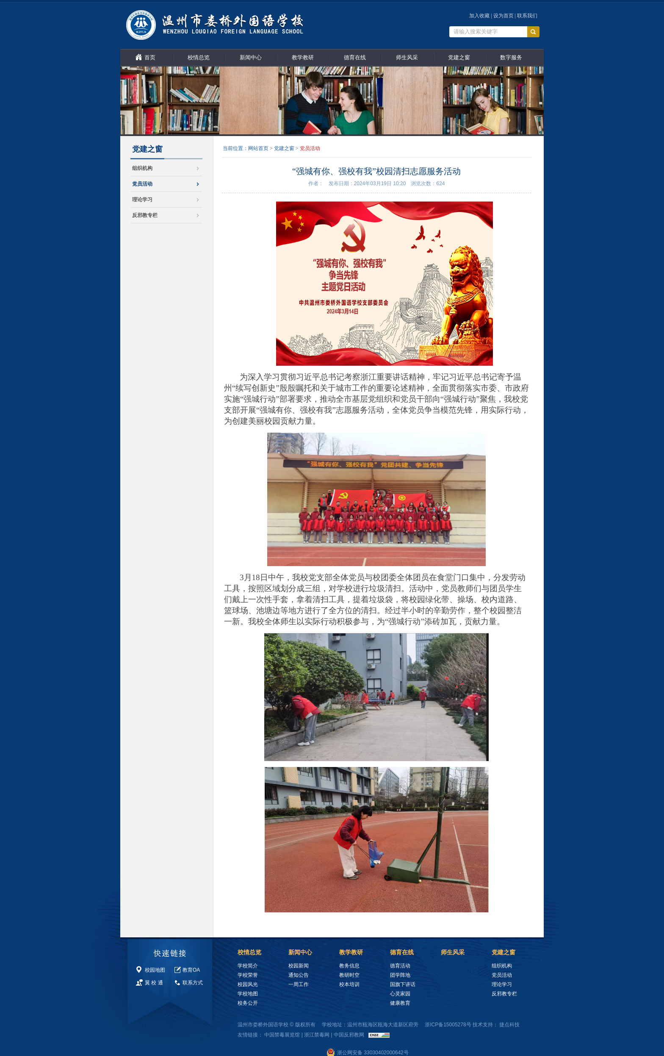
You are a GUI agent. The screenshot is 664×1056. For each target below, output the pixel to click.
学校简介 (248, 966)
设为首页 (503, 16)
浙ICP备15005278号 (448, 1025)
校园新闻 (298, 966)
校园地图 (155, 970)
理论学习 (142, 200)
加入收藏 (479, 16)
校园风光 (248, 984)
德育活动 (400, 966)
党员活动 (142, 184)
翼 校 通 (154, 983)
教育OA (191, 970)
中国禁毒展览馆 (282, 1035)
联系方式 (193, 983)
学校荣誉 (248, 975)
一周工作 (298, 984)
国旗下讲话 (402, 984)
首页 (149, 57)
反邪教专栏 (145, 215)
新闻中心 (251, 57)
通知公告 (298, 975)
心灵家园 (400, 994)
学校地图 (248, 994)
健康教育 (400, 1003)
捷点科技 (509, 1025)
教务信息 (349, 966)
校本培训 (349, 984)
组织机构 (142, 168)
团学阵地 (400, 975)
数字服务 (511, 57)
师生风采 (407, 57)
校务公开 (248, 1003)
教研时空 (349, 975)
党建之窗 (459, 57)
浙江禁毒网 (316, 1035)
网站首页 (258, 148)
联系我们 (527, 16)
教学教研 (303, 57)
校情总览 (199, 57)
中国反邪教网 (349, 1035)
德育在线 (355, 57)
